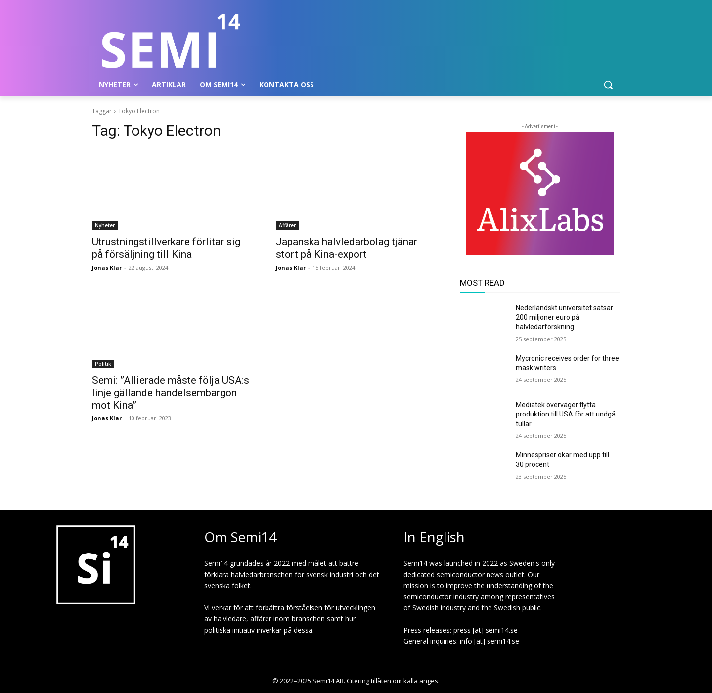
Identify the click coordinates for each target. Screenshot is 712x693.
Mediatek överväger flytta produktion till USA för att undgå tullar (566, 414)
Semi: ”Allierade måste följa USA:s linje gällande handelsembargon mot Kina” (170, 392)
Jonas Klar (107, 267)
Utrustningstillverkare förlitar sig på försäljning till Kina (166, 248)
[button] (608, 84)
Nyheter (105, 225)
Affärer (287, 225)
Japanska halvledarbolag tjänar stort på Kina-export (346, 248)
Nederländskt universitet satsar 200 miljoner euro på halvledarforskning (564, 317)
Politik (103, 363)
